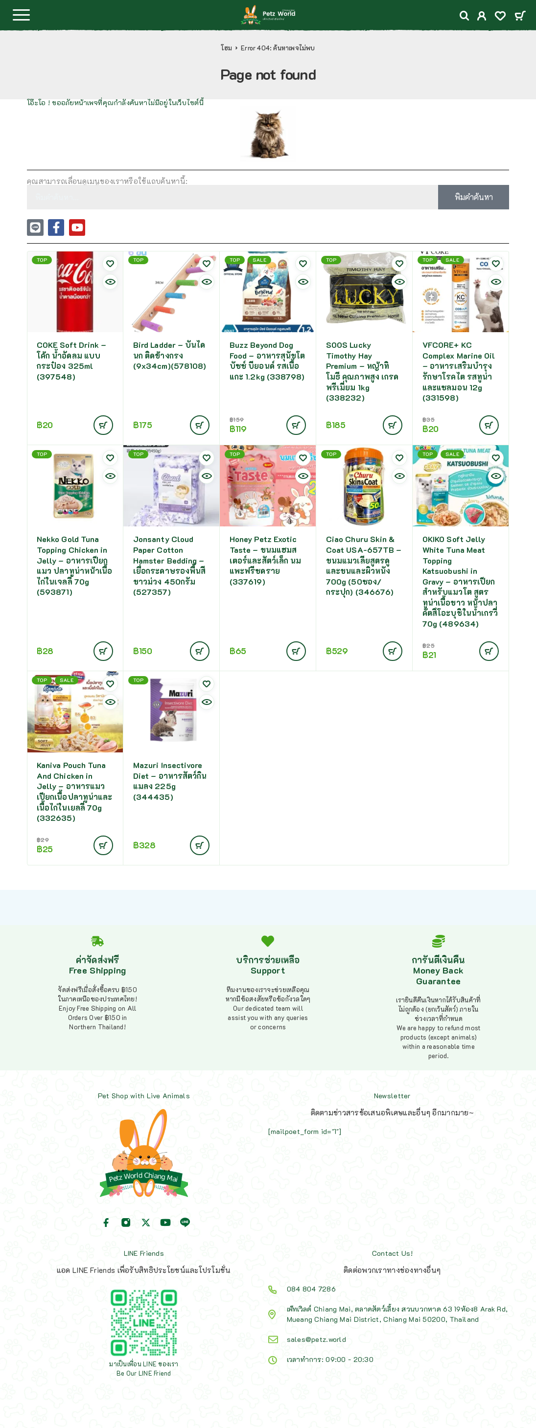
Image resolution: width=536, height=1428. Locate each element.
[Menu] (21, 14)
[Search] (464, 16)
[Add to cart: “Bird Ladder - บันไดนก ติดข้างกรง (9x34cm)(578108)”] (200, 425)
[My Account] (482, 16)
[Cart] (520, 16)
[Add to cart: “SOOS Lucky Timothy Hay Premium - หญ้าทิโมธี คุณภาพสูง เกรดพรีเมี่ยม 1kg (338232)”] (392, 425)
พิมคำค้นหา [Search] (474, 197)
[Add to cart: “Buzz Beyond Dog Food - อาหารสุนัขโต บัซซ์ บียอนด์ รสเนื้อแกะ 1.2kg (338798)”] (296, 425)
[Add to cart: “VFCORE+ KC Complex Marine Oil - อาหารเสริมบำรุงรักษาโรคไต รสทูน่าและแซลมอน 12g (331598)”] (489, 425)
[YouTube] (165, 1222)
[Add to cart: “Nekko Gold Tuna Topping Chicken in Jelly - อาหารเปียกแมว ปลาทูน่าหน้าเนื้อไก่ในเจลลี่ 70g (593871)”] (103, 651)
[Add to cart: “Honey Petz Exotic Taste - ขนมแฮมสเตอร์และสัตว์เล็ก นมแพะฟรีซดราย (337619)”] (296, 651)
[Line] (185, 1222)
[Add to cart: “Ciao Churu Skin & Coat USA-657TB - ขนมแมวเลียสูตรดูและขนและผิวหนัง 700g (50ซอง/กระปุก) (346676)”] (392, 651)
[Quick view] (110, 282)
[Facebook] (106, 1222)
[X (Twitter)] (146, 1222)
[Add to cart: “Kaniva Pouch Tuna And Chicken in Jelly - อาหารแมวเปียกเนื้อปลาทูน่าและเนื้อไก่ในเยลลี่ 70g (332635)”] (103, 845)
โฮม (226, 48)
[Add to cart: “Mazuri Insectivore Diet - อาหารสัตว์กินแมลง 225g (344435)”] (200, 845)
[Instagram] (126, 1222)
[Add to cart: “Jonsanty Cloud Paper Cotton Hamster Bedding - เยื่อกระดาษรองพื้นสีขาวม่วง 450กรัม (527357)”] (200, 651)
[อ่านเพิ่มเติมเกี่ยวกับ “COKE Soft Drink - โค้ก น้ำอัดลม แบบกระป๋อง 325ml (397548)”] (103, 425)
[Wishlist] (500, 16)
